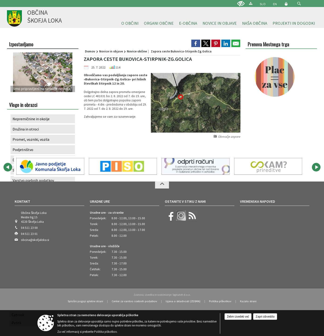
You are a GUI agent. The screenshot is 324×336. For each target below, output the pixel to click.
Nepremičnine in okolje (31, 119)
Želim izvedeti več (238, 317)
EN (275, 4)
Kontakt (22, 201)
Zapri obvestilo (265, 317)
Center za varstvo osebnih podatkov (134, 301)
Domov (90, 51)
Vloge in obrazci (23, 104)
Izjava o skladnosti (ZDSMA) (183, 301)
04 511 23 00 (29, 228)
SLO (263, 4)
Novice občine (137, 51)
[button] (299, 3)
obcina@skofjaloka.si (35, 240)
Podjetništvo (23, 149)
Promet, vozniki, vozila (31, 139)
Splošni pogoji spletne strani (85, 301)
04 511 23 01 (29, 234)
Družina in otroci (26, 129)
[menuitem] (130, 23)
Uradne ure (100, 201)
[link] (195, 43)
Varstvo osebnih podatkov (33, 180)
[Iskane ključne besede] (295, 4)
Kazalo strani (248, 301)
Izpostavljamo (21, 44)
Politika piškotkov (220, 301)
